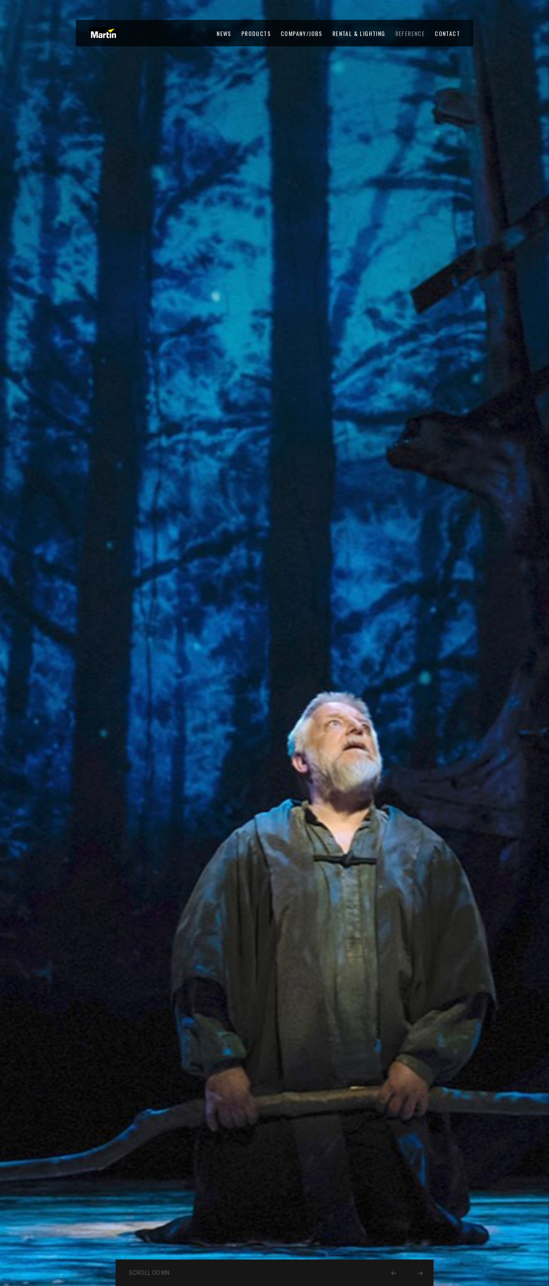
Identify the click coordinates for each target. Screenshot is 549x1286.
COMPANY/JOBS (302, 33)
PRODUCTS (256, 33)
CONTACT (447, 33)
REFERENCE (410, 33)
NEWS (224, 33)
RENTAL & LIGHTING (358, 33)
